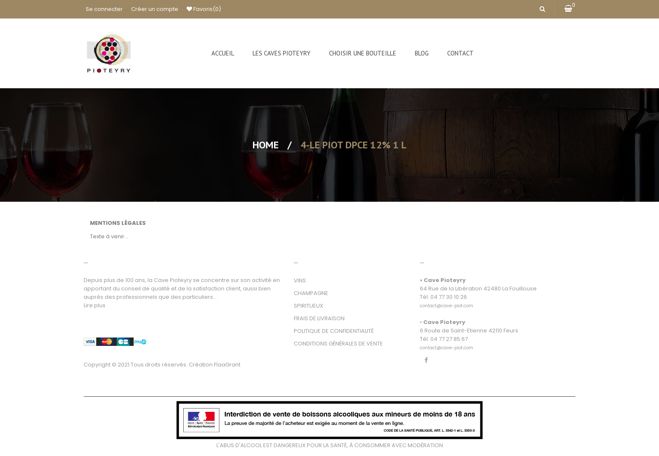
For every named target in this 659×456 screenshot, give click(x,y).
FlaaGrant (227, 365)
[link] (446, 301)
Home (266, 144)
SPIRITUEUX (308, 306)
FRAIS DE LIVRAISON (319, 318)
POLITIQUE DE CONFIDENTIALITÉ (334, 331)
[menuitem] (223, 53)
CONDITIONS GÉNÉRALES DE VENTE (338, 344)
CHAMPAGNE (311, 293)
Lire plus (94, 305)
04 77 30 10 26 (448, 297)
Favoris (204, 9)
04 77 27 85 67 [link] (449, 339)
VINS (300, 281)
